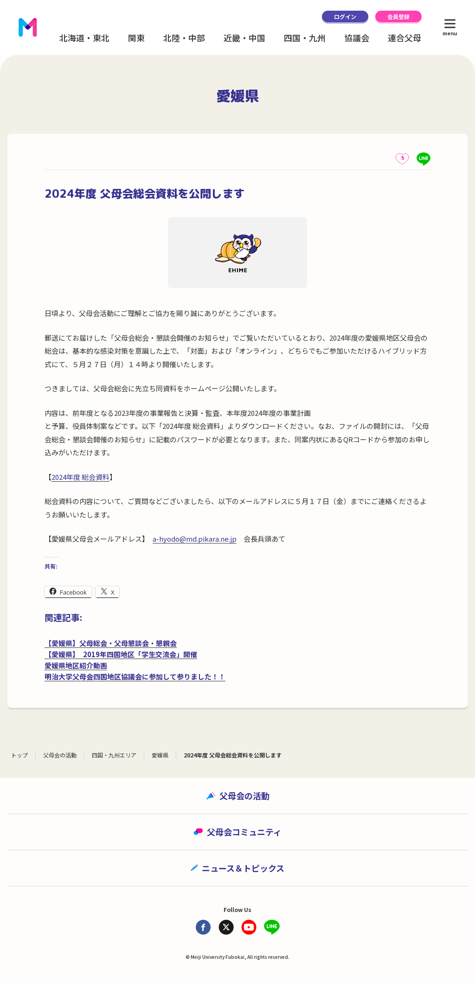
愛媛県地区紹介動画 (76, 665)
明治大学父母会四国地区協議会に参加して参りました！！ (135, 676)
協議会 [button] (356, 38)
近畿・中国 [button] (244, 38)
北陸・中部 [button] (184, 38)
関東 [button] (136, 38)
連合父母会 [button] (409, 38)
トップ (19, 755)
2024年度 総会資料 (80, 477)
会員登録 (398, 16)
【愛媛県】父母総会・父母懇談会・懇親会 (111, 643)
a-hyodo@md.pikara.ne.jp (195, 538)
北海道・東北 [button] (84, 38)
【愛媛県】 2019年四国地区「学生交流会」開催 (121, 654)
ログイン (345, 16)
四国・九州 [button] (305, 38)
